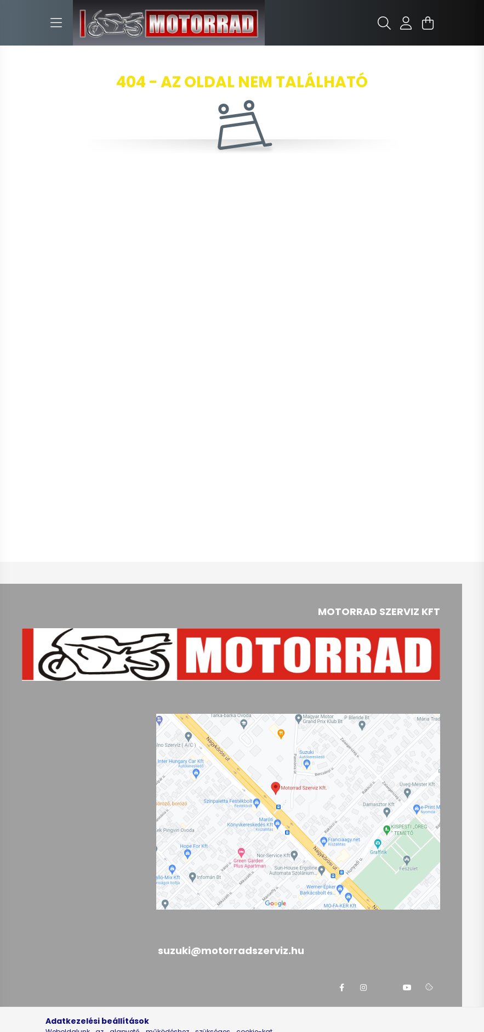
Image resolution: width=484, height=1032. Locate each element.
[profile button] (406, 23)
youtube (407, 988)
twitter (385, 988)
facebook (341, 988)
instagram (363, 988)
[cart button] (428, 23)
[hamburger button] (56, 23)
